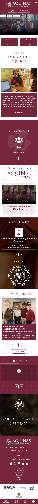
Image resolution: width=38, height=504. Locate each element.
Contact (33, 501)
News (25, 501)
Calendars (19, 222)
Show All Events (19, 261)
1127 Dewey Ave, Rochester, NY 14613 (19, 447)
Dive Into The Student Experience (19, 207)
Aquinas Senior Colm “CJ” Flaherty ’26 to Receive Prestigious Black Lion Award (17, 329)
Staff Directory (6, 501)
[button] (24, 11)
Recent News (19, 294)
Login (12, 459)
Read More (19, 113)
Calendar (16, 501)
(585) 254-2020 (21, 451)
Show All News (19, 351)
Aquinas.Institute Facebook (19, 377)
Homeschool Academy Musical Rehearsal (19, 239)
